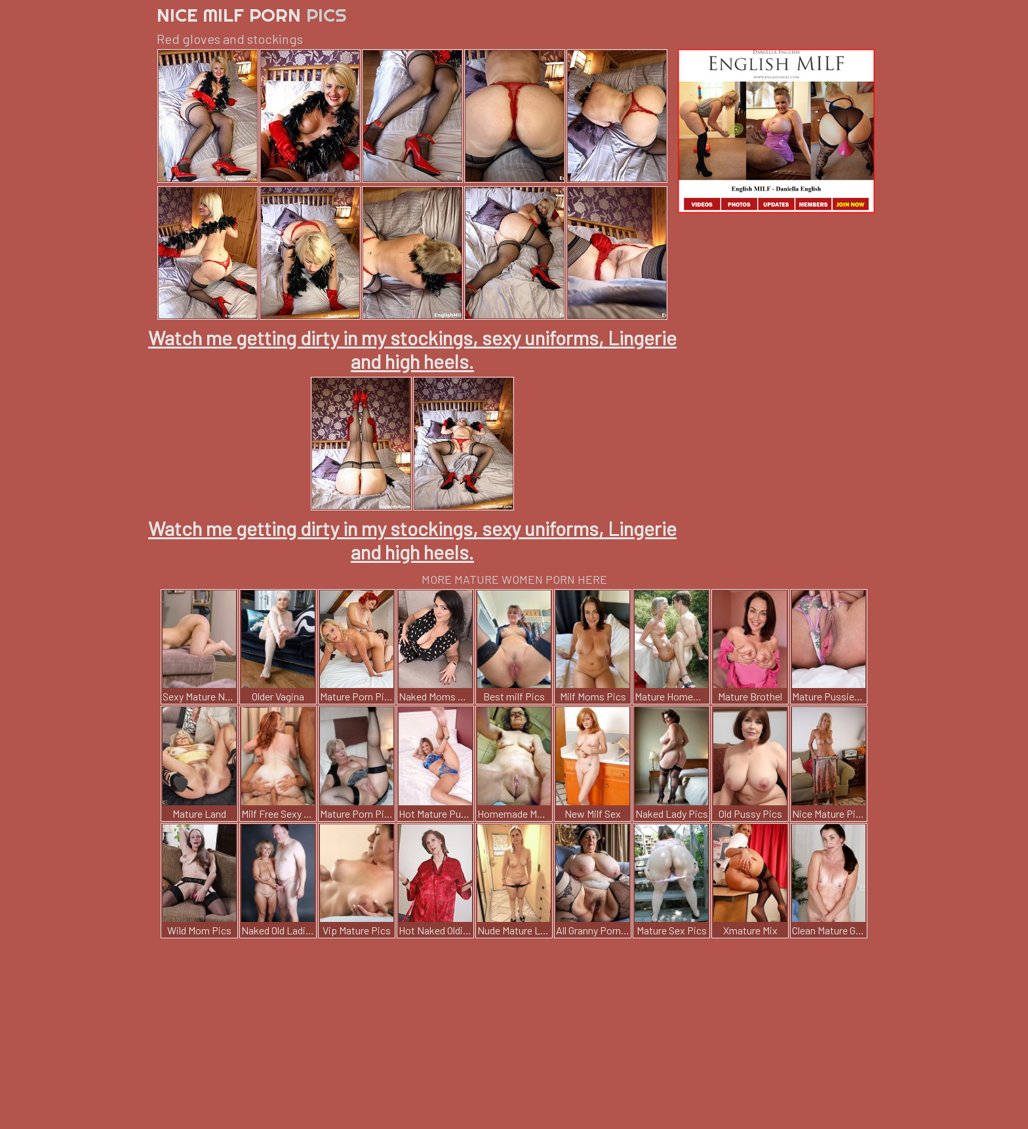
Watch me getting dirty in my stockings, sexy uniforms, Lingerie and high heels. (412, 349)
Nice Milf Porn (252, 14)
